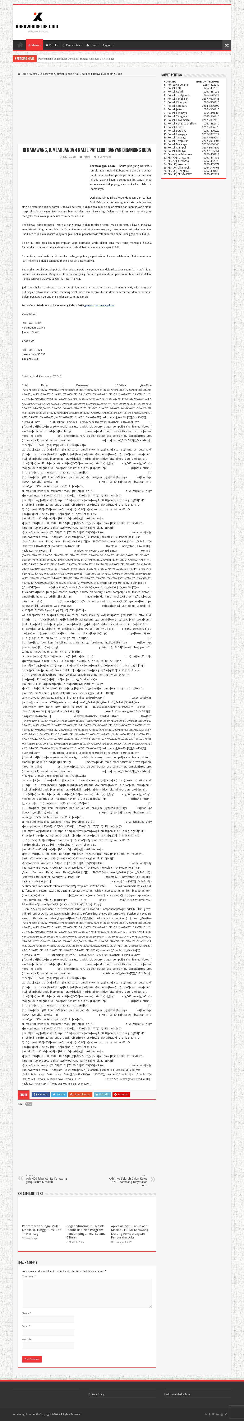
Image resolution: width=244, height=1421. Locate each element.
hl (29, 1104)
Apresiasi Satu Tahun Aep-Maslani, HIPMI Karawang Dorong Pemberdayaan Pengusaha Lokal (130, 1231)
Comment (29, 1276)
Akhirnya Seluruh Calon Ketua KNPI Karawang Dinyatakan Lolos (126, 1180)
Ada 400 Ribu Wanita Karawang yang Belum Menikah (47, 1179)
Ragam (107, 45)
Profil (51, 45)
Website (27, 1339)
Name (26, 1313)
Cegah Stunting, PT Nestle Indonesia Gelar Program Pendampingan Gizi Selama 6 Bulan (86, 1231)
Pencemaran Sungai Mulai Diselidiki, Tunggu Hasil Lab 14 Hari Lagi (76, 58)
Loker (91, 45)
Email (26, 1326)
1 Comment (104, 157)
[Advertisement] (87, 110)
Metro (33, 45)
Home (20, 44)
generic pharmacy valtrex (99, 305)
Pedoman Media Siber (177, 1394)
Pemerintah (71, 45)
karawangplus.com (24, 1414)
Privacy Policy (96, 1394)
